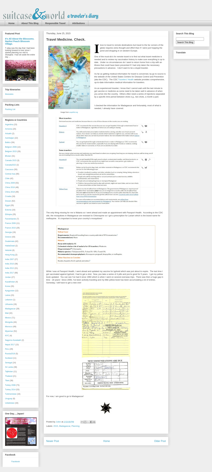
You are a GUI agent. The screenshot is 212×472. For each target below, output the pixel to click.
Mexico (8, 318)
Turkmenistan (10, 394)
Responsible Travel (55, 23)
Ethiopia (8, 214)
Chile (7, 178)
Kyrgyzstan (9, 291)
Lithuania (9, 304)
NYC (7, 335)
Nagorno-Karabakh (13, 340)
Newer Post (52, 441)
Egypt (7, 205)
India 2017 (9, 273)
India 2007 (9, 259)
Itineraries (9, 94)
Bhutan (8, 156)
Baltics (8, 142)
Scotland (8, 358)
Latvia (7, 295)
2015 (55, 426)
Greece (8, 237)
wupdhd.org (73, 112)
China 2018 (10, 192)
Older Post (160, 441)
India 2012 (9, 268)
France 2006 (10, 223)
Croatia (8, 196)
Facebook (15, 461)
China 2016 (10, 187)
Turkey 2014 (10, 389)
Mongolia (9, 322)
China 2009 (10, 183)
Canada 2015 (10, 160)
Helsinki (8, 250)
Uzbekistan (9, 403)
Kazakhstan (10, 282)
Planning (76, 426)
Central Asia (10, 174)
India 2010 (9, 264)
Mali (7, 313)
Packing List (10, 109)
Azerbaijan (9, 138)
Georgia (8, 232)
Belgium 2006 (11, 147)
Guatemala (9, 241)
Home (11, 23)
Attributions (78, 23)
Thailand (8, 376)
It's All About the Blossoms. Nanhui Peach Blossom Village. (19, 41)
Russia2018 (10, 354)
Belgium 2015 (11, 151)
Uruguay (8, 398)
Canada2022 (10, 165)
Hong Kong (10, 255)
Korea (7, 286)
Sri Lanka (9, 367)
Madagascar (64, 426)
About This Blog (29, 23)
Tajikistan (9, 371)
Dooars (8, 201)
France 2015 (10, 228)
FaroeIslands (10, 219)
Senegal (8, 363)
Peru (7, 349)
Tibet (7, 380)
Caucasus (9, 169)
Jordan (8, 277)
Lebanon (8, 300)
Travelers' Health (126, 79)
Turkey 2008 (10, 385)
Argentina (9, 124)
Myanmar (9, 331)
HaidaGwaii (10, 246)
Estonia (8, 210)
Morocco (8, 326)
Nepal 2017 (10, 345)
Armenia (8, 129)
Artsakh (8, 133)
